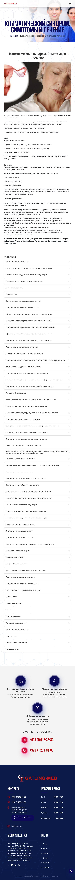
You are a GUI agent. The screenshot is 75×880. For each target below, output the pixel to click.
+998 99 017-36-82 (41, 740)
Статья (44, 858)
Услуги (44, 853)
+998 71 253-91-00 (41, 750)
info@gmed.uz (16, 826)
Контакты (45, 863)
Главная (14, 36)
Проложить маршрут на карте (22, 817)
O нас (44, 844)
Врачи (44, 849)
